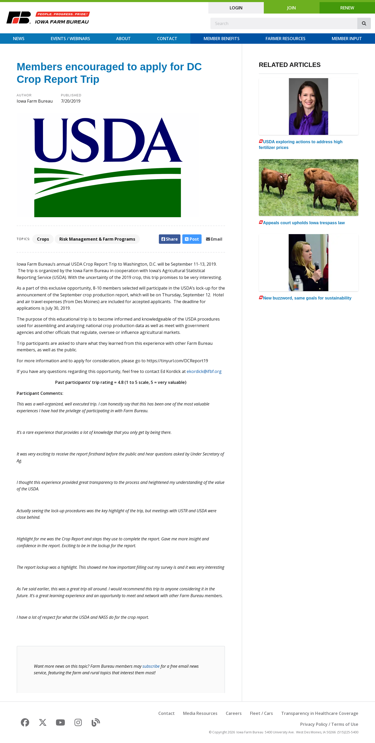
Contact (167, 38)
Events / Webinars (70, 38)
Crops (43, 239)
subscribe (151, 666)
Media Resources (200, 713)
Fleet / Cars (261, 713)
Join (291, 8)
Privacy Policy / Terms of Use (329, 724)
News (18, 38)
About (123, 38)
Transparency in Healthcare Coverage (319, 713)
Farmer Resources (285, 38)
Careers (234, 713)
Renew (347, 8)
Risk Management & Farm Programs (97, 239)
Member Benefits (222, 38)
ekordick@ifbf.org (204, 371)
